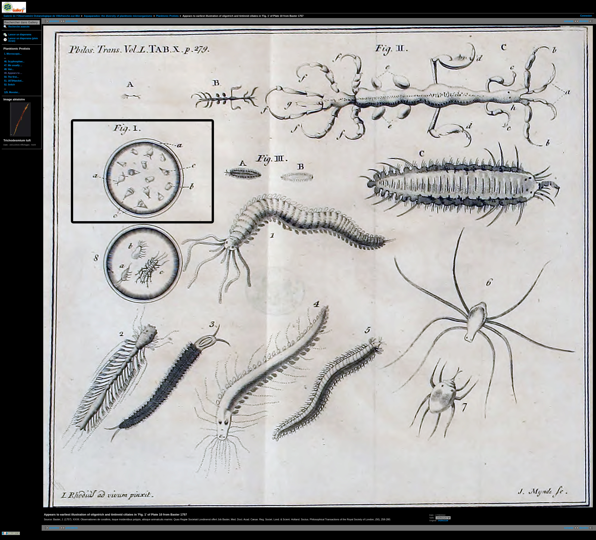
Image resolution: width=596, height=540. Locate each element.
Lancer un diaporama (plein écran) (23, 39)
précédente (72, 21)
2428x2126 (443, 520)
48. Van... (9, 69)
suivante (568, 21)
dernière (583, 21)
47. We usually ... (13, 65)
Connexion (586, 16)
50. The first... (11, 77)
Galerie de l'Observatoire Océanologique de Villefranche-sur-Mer (42, 16)
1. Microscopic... (13, 54)
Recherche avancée (18, 26)
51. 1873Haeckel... (13, 81)
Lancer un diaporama (19, 34)
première (54, 21)
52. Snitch (9, 84)
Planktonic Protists (167, 16)
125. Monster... (12, 92)
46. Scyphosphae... (14, 61)
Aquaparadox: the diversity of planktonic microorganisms (118, 16)
